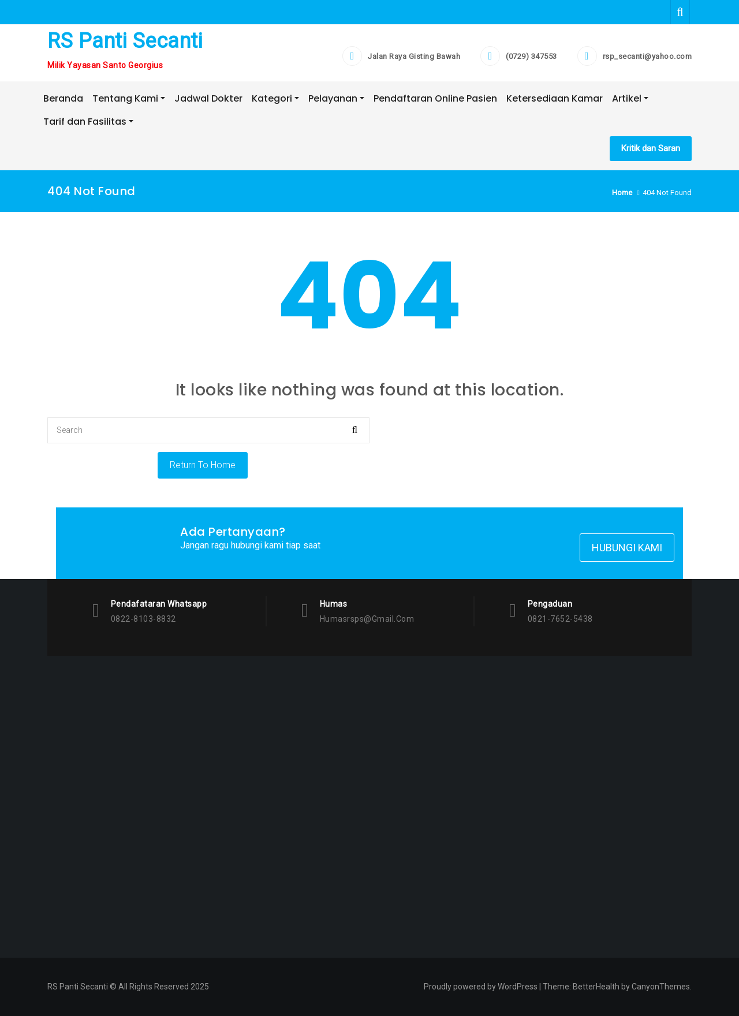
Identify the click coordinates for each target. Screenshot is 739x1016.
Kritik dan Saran (650, 148)
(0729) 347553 (531, 56)
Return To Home (203, 465)
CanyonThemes (661, 986)
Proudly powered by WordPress (481, 986)
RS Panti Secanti (125, 41)
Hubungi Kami (627, 547)
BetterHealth (596, 986)
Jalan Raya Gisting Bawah (414, 56)
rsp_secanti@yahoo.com (647, 56)
